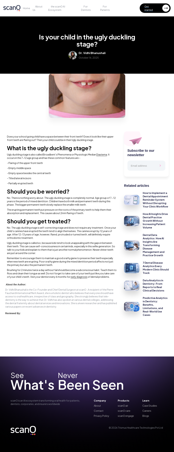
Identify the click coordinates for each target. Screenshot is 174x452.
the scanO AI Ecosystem (56, 8)
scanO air (123, 405)
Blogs (145, 415)
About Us (37, 8)
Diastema (101, 154)
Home (26, 8)
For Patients (105, 8)
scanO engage (126, 415)
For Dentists (86, 8)
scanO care (124, 410)
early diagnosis (79, 276)
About (97, 405)
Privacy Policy (101, 415)
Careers (146, 410)
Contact (98, 410)
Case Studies (149, 405)
